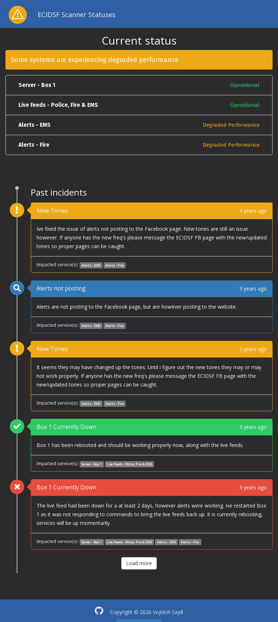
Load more (139, 563)
